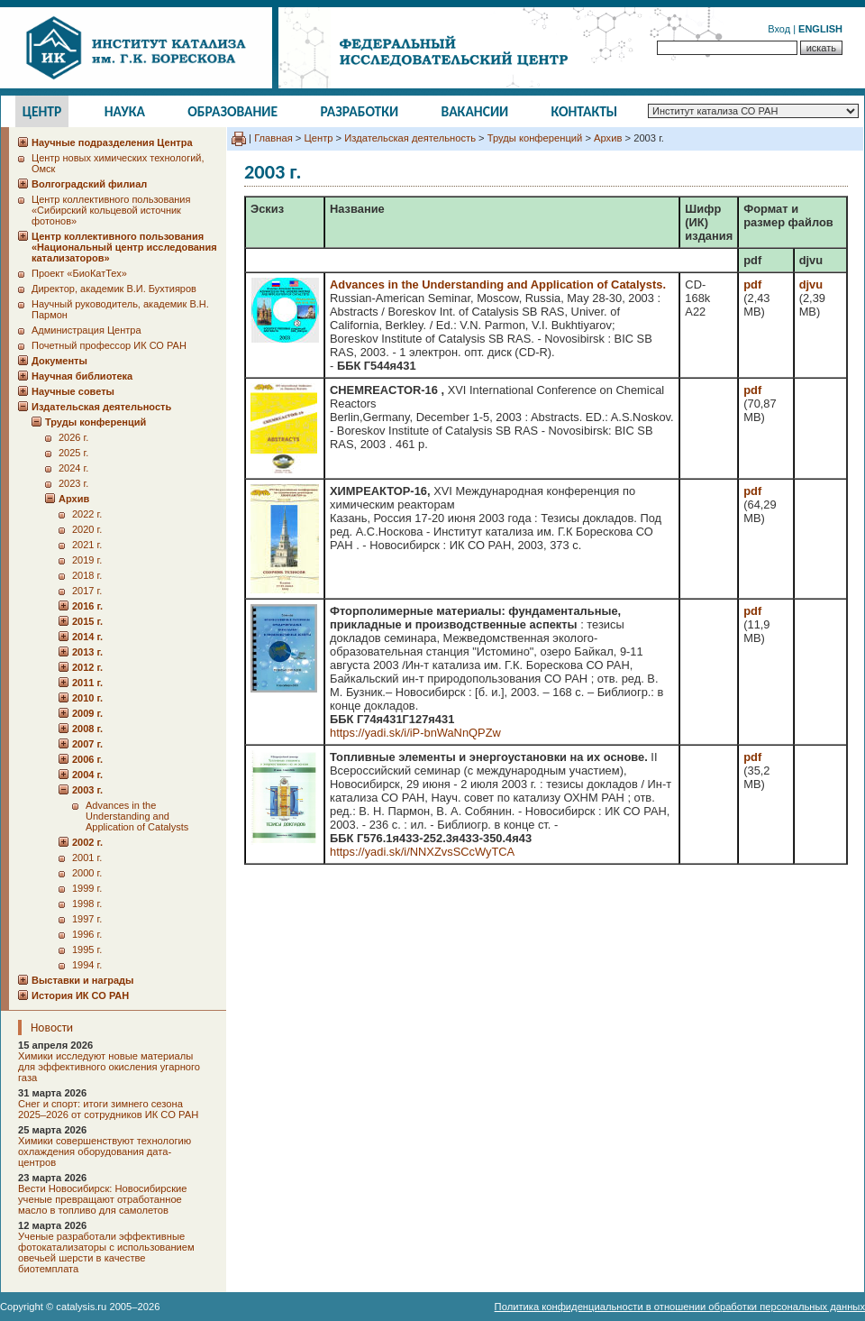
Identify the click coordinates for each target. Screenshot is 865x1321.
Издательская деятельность (410, 138)
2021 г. (87, 544)
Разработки (359, 111)
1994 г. (87, 964)
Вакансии (475, 111)
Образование (232, 111)
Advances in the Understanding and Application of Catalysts (137, 816)
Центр (42, 111)
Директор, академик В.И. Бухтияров (114, 288)
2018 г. (87, 575)
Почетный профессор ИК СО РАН (109, 345)
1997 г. (87, 918)
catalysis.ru (81, 1306)
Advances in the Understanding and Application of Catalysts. (498, 284)
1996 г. (87, 934)
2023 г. (73, 483)
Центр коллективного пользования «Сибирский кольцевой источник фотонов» (111, 210)
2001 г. (87, 857)
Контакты (584, 111)
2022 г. (87, 514)
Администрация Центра (86, 330)
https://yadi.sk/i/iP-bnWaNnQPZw (415, 732)
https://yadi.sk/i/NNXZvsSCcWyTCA (422, 851)
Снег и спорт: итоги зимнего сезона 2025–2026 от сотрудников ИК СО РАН (108, 1109)
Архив (608, 138)
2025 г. (73, 452)
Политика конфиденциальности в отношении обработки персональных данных (680, 1306)
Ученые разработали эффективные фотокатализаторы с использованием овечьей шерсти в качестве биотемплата (106, 1252)
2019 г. (87, 560)
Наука (125, 111)
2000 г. (87, 872)
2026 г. (73, 437)
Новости (52, 1027)
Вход (779, 28)
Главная (273, 138)
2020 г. (87, 529)
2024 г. (73, 468)
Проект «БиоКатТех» (79, 273)
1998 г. (87, 903)
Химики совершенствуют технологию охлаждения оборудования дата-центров (104, 1151)
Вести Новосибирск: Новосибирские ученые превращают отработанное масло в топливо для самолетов (102, 1199)
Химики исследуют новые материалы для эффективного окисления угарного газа (109, 1066)
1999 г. (87, 888)
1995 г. (87, 949)
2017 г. (87, 590)
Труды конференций (535, 138)
